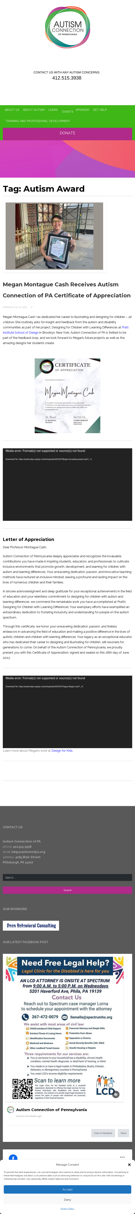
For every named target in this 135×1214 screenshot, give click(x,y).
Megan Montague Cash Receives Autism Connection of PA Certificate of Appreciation (61, 288)
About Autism (34, 107)
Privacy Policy (67, 1208)
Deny (67, 1199)
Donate (67, 127)
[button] (129, 1165)
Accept (67, 1189)
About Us (12, 107)
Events (67, 107)
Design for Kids (62, 754)
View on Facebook (103, 1136)
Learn (53, 107)
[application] (67, 488)
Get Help (102, 107)
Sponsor (85, 107)
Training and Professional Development (38, 116)
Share (123, 1136)
